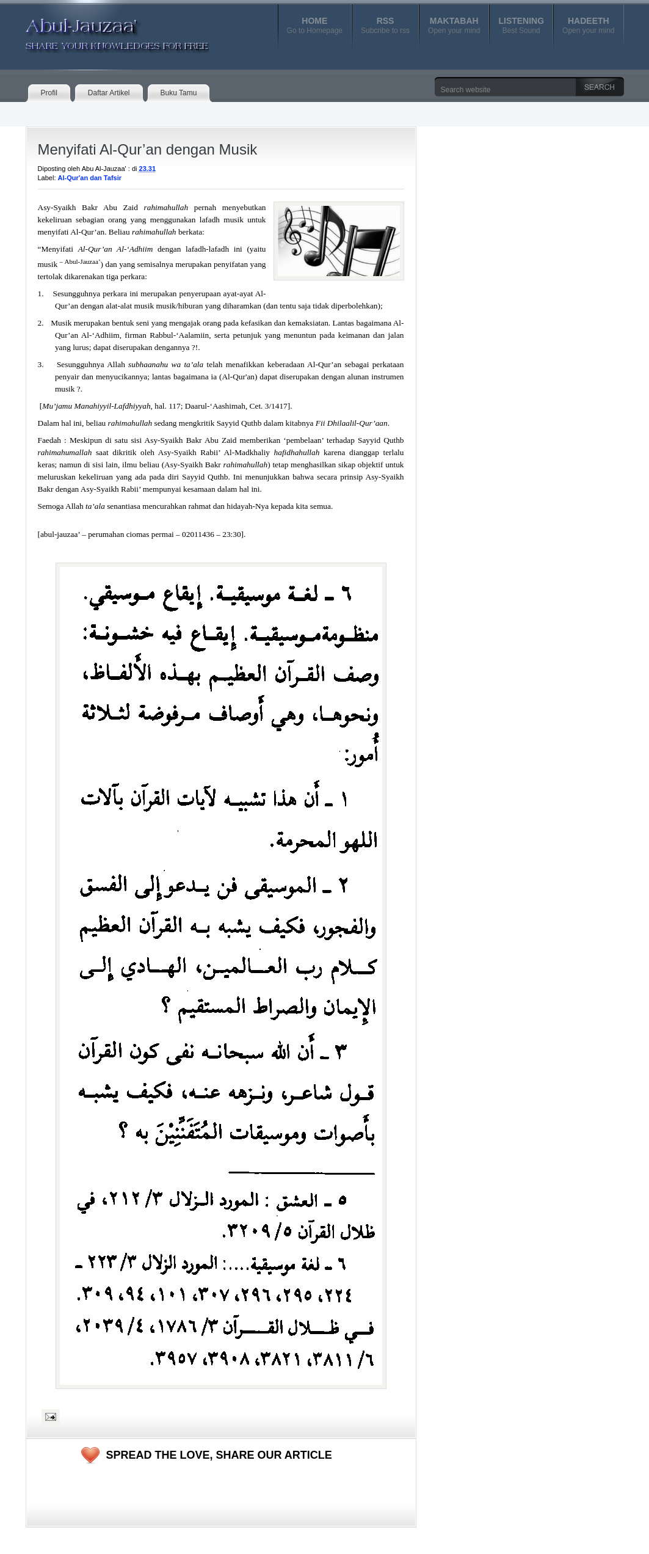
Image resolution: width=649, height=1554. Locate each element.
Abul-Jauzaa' (104, 30)
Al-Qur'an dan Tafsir (89, 177)
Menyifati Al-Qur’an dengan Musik (148, 149)
